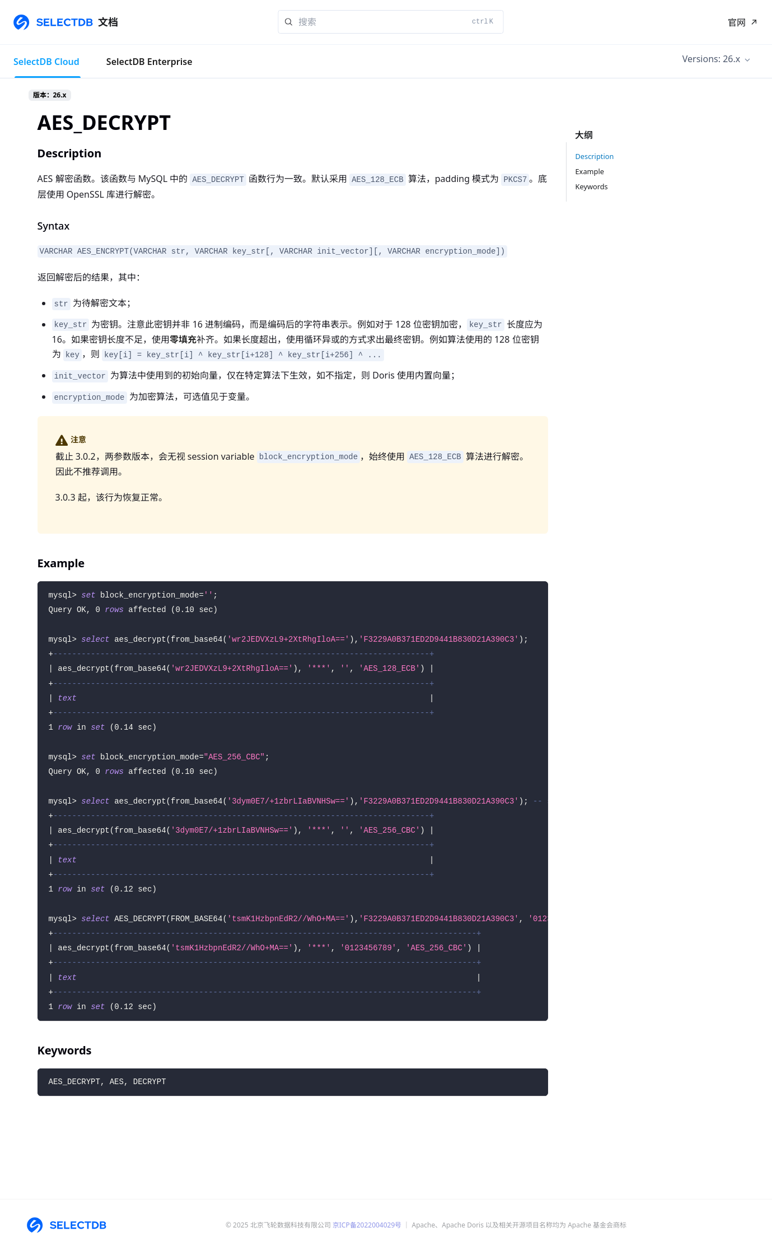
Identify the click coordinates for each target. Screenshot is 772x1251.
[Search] (390, 22)
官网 (737, 22)
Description (595, 156)
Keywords (592, 186)
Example (590, 171)
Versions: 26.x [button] (711, 59)
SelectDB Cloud (46, 61)
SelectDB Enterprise (149, 61)
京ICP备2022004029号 (367, 1225)
